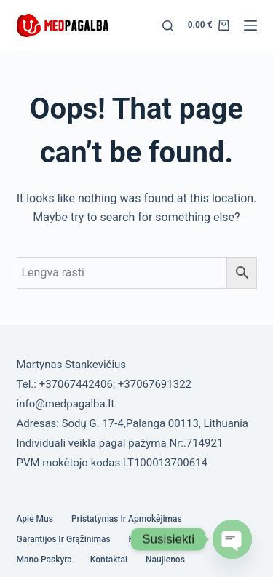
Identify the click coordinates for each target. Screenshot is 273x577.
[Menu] (250, 25)
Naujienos (165, 559)
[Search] (167, 25)
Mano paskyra (44, 559)
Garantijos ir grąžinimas (64, 539)
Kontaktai (108, 559)
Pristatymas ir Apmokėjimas (126, 519)
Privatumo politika (165, 539)
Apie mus (35, 519)
